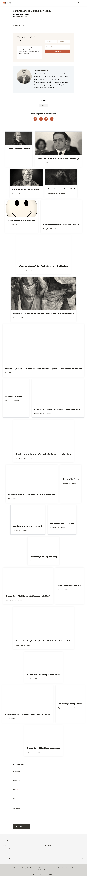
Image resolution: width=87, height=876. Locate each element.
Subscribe (58, 51)
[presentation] (82, 3)
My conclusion (18, 25)
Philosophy (43, 105)
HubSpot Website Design (40, 875)
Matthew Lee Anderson (21, 16)
